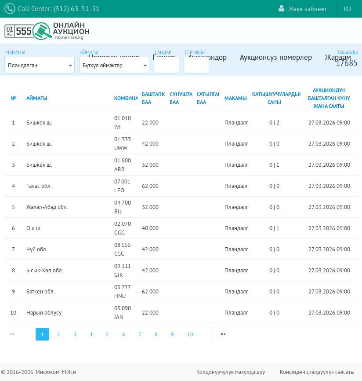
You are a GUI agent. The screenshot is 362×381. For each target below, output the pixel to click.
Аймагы (89, 52)
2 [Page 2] (58, 334)
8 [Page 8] (156, 334)
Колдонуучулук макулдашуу (230, 372)
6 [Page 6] (123, 334)
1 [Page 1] (42, 334)
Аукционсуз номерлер (276, 57)
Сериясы (194, 52)
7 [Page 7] (139, 334)
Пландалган (22, 65)
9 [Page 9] (172, 334)
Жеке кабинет (303, 8)
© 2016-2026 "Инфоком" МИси (38, 372)
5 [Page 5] (107, 334)
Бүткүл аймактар (103, 65)
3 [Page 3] (74, 334)
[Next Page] (223, 334)
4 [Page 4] (91, 334)
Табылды (347, 52)
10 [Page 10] (190, 334)
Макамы (15, 52)
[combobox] (39, 65)
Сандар (163, 52)
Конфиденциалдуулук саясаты (317, 372)
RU (347, 9)
